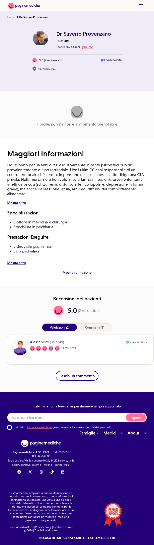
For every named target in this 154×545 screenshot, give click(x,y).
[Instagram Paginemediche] (41, 472)
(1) (59, 327)
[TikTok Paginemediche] (52, 472)
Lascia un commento (77, 376)
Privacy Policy (43, 527)
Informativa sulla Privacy (40, 427)
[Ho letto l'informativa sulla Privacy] (9, 427)
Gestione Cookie (63, 527)
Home (11, 17)
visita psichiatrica (27, 251)
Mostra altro (16, 203)
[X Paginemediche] (30, 472)
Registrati (136, 417)
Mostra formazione (77, 272)
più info (87, 47)
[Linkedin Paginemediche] (62, 472)
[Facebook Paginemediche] (19, 472)
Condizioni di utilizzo (21, 527)
